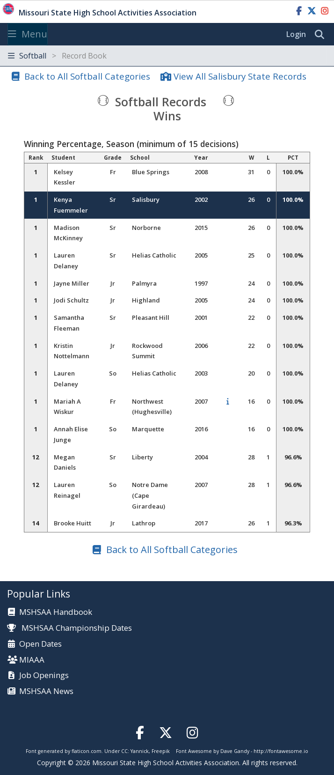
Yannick (140, 751)
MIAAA (31, 660)
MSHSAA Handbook (55, 612)
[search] (322, 34)
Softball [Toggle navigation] (57, 56)
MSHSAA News (46, 691)
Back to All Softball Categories (87, 76)
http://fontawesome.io (281, 751)
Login (296, 34)
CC (124, 751)
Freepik (161, 751)
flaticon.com (87, 751)
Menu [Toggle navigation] (27, 34)
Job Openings (44, 675)
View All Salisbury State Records (240, 76)
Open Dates (40, 644)
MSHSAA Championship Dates (69, 627)
